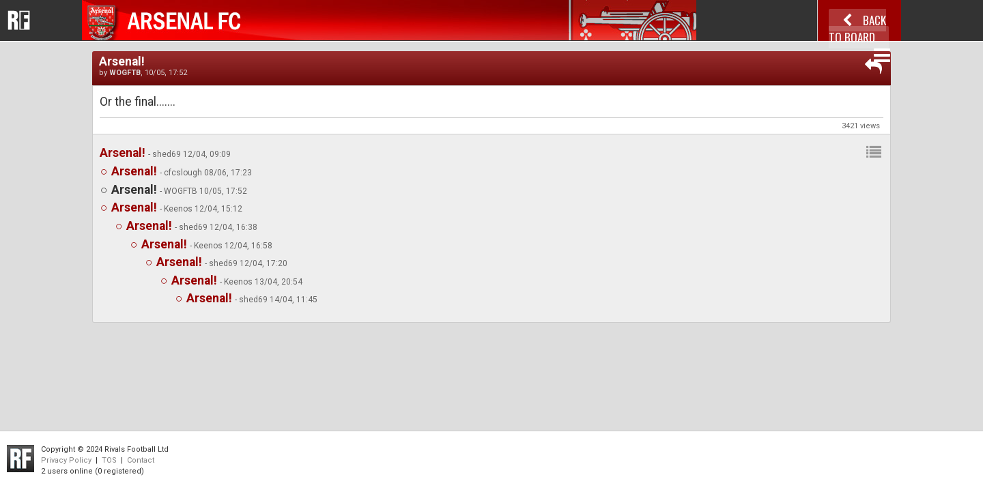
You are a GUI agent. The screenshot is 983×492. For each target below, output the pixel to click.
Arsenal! (122, 153)
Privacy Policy (66, 460)
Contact (140, 460)
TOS (109, 460)
